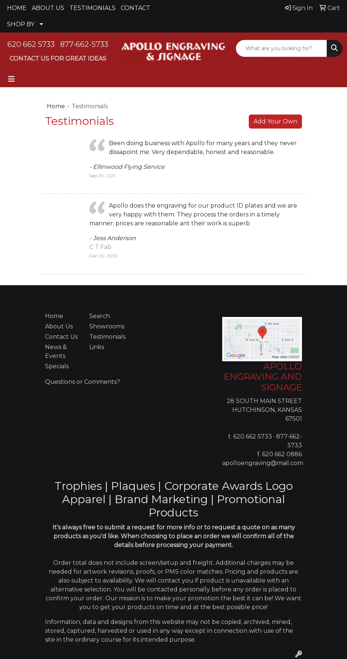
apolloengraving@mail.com (262, 463)
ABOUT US (48, 7)
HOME (17, 7)
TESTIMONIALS (92, 7)
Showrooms (106, 326)
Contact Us (61, 336)
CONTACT (135, 7)
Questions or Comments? (82, 381)
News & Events (56, 351)
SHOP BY (20, 24)
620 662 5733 (31, 44)
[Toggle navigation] (11, 79)
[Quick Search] (281, 48)
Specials (57, 366)
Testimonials (107, 336)
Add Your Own (275, 121)
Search (99, 316)
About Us (59, 326)
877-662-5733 (84, 44)
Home (56, 106)
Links (96, 347)
